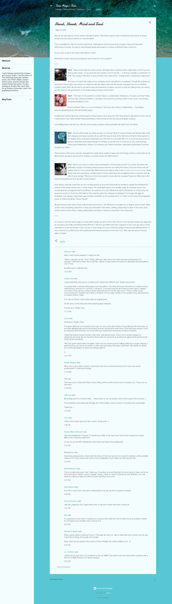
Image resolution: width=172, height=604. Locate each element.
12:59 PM (67, 388)
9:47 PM (67, 545)
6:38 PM (67, 494)
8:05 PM (67, 524)
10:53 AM (67, 272)
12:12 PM (67, 311)
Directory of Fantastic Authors (111, 10)
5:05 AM (67, 561)
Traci (66, 418)
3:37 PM (67, 480)
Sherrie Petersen (70, 501)
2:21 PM (67, 445)
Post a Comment (63, 567)
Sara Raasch (69, 487)
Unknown (67, 252)
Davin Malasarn (70, 469)
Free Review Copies (139, 10)
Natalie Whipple (70, 363)
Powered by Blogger (103, 588)
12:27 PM (67, 356)
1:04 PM (67, 411)
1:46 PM (67, 425)
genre (62, 242)
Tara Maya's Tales (66, 6)
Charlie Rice (68, 279)
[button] (149, 23)
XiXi (65, 379)
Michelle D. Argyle (71, 531)
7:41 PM (67, 508)
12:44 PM (67, 372)
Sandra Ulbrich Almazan (73, 432)
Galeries (108, 593)
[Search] (154, 6)
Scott (66, 318)
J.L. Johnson (69, 552)
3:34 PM (67, 462)
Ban (65, 515)
